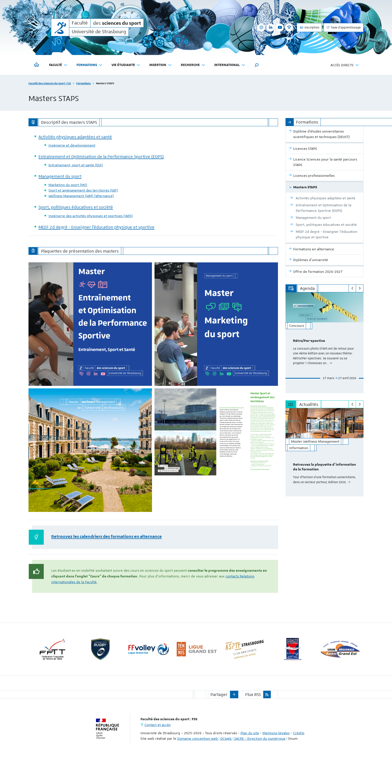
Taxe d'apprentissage (343, 28)
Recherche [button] (193, 65)
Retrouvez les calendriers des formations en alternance (106, 536)
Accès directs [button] (344, 65)
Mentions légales (276, 733)
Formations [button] (89, 65)
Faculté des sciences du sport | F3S (49, 83)
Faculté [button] (58, 65)
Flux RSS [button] (253, 694)
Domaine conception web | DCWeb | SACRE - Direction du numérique (231, 738)
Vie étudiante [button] (126, 65)
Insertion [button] (160, 65)
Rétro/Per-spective (309, 341)
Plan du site (249, 733)
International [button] (229, 65)
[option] (325, 342)
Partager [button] (219, 694)
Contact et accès (157, 724)
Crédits (298, 733)
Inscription (309, 28)
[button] (257, 65)
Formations (83, 83)
